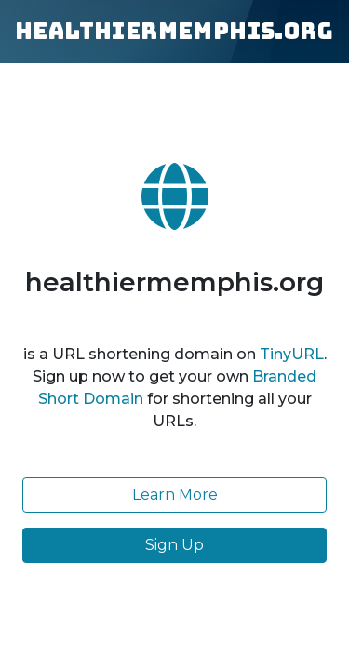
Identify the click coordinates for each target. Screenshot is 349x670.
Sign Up (174, 545)
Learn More (175, 494)
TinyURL (292, 354)
